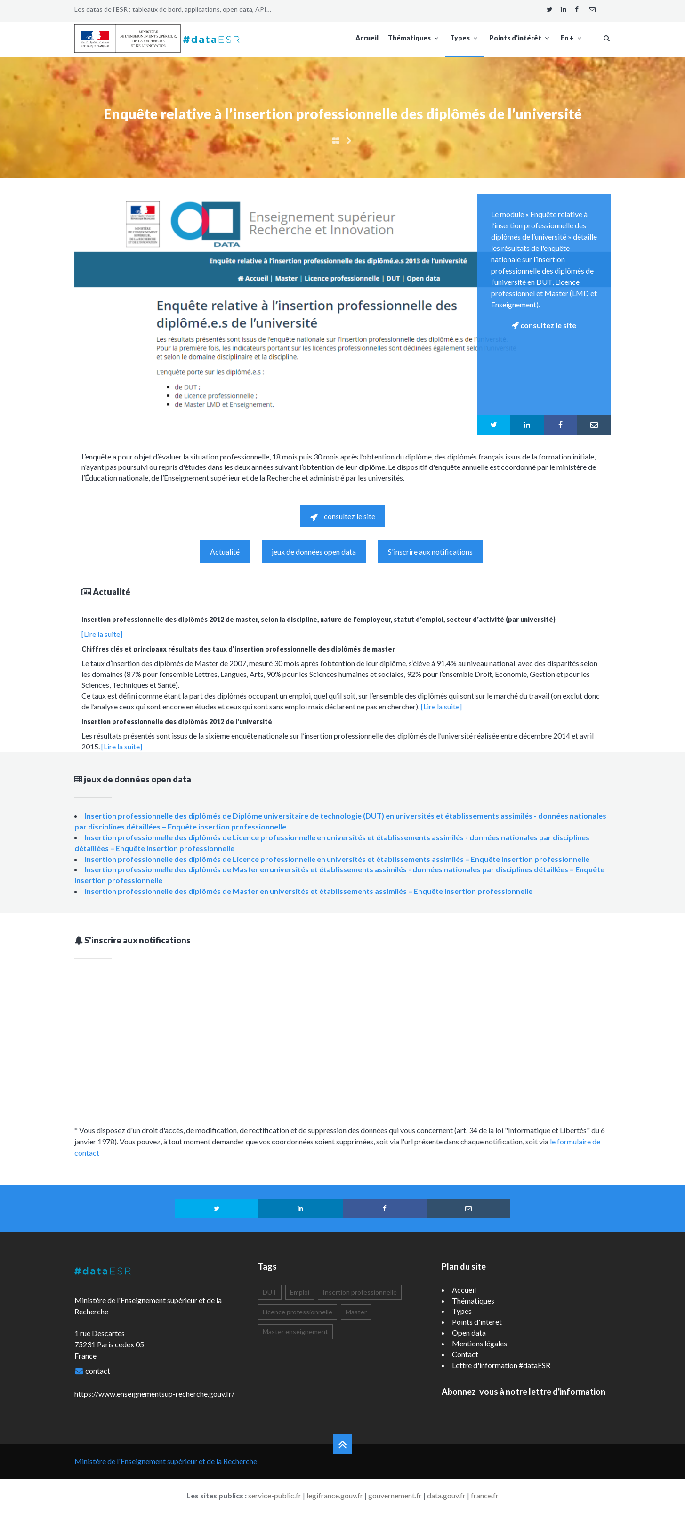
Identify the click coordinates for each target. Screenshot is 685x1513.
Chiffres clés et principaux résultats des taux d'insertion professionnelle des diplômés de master (238, 649)
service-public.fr (274, 1495)
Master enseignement (295, 1332)
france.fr (485, 1495)
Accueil (367, 38)
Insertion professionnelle (359, 1292)
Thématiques (414, 38)
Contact (465, 1354)
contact (97, 1370)
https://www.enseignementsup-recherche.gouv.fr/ (154, 1393)
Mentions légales (479, 1343)
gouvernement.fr (395, 1495)
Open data (469, 1332)
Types (465, 38)
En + (572, 38)
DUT (270, 1292)
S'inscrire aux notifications (430, 551)
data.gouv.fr (446, 1495)
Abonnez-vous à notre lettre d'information (523, 1391)
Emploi (299, 1292)
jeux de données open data (314, 551)
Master (356, 1312)
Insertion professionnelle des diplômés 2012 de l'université (176, 721)
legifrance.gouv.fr (334, 1495)
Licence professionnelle (297, 1312)
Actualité (225, 551)
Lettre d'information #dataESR (501, 1364)
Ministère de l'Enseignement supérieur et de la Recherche (165, 1461)
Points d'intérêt (520, 38)
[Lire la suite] (101, 633)
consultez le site (342, 516)
